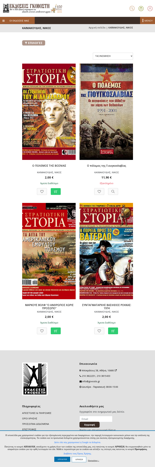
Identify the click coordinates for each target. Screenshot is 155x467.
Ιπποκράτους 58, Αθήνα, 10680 (99, 370)
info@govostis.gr (91, 381)
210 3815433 (103, 375)
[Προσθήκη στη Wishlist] (42, 189)
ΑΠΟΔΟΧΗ (62, 459)
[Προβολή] (113, 189)
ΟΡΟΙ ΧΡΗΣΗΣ (29, 418)
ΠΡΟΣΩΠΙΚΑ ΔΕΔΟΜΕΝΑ (35, 423)
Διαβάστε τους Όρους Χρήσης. (77, 453)
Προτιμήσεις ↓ (93, 460)
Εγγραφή (90, 425)
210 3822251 (88, 375)
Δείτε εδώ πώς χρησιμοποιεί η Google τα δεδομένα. (77, 442)
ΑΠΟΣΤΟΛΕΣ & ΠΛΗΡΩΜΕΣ (36, 413)
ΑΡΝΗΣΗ (79, 459)
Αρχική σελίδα (97, 27)
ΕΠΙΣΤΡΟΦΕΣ (29, 429)
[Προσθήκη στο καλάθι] (55, 189)
